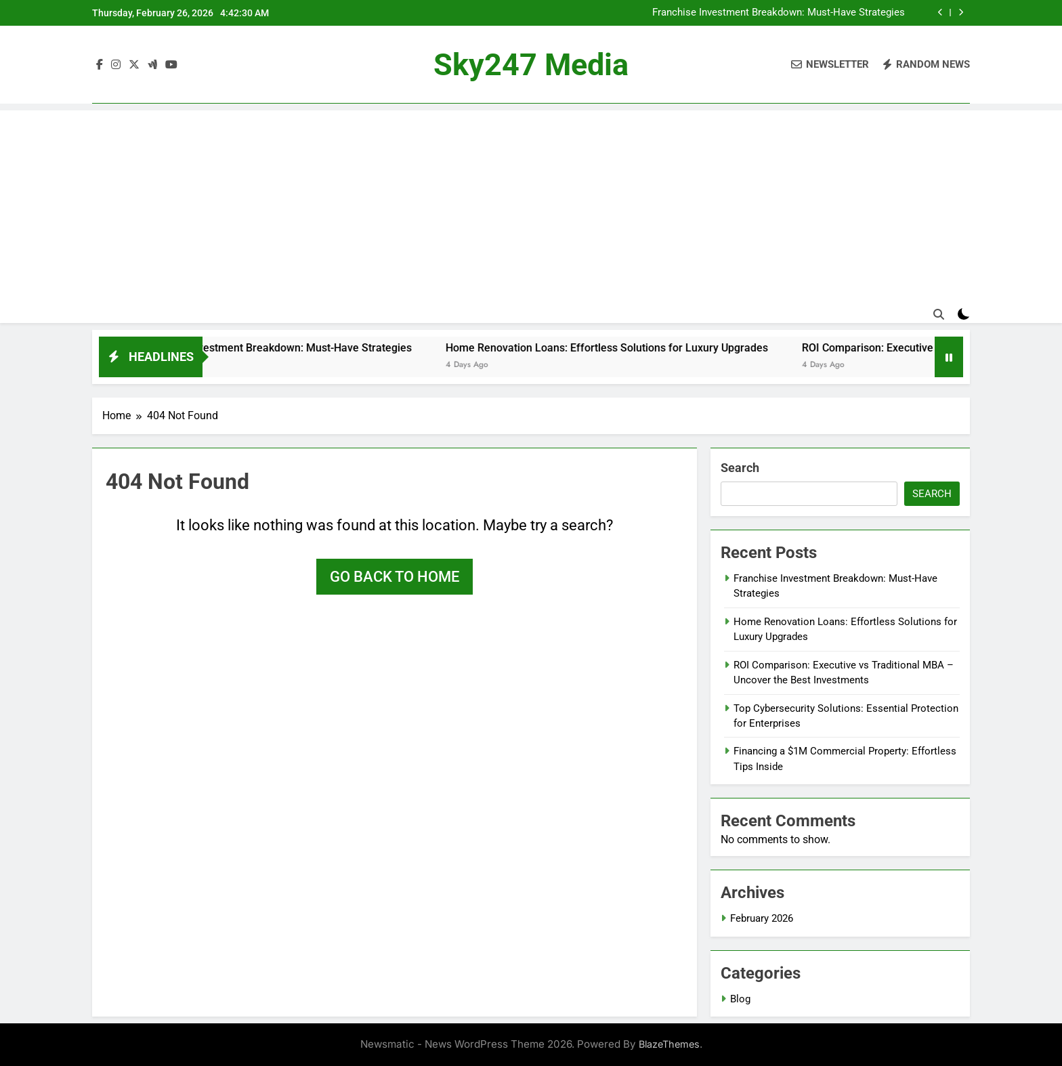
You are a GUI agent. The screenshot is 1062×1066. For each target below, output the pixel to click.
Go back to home (394, 576)
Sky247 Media (531, 65)
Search (740, 468)
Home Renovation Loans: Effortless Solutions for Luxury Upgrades (622, 347)
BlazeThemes (669, 1044)
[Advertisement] (531, 205)
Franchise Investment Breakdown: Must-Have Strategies (778, 12)
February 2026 (761, 918)
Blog (740, 999)
